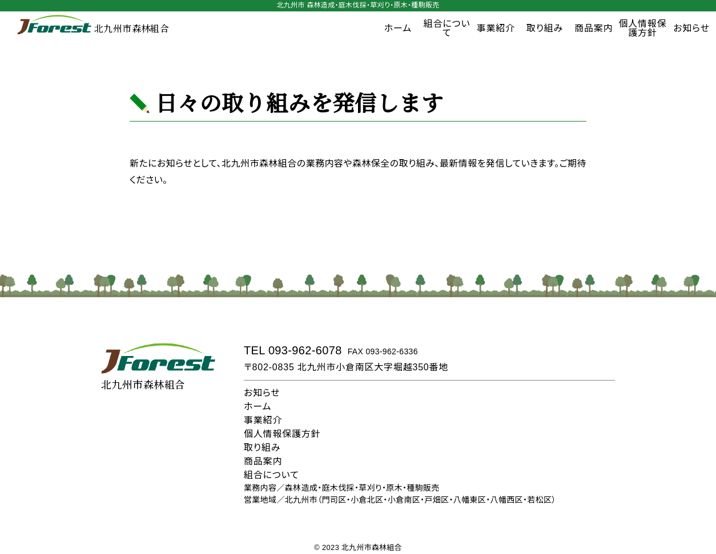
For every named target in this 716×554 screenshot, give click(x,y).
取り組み (544, 28)
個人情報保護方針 (642, 28)
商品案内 (593, 28)
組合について (447, 28)
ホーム (398, 28)
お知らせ (262, 393)
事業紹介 (496, 28)
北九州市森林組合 (93, 28)
